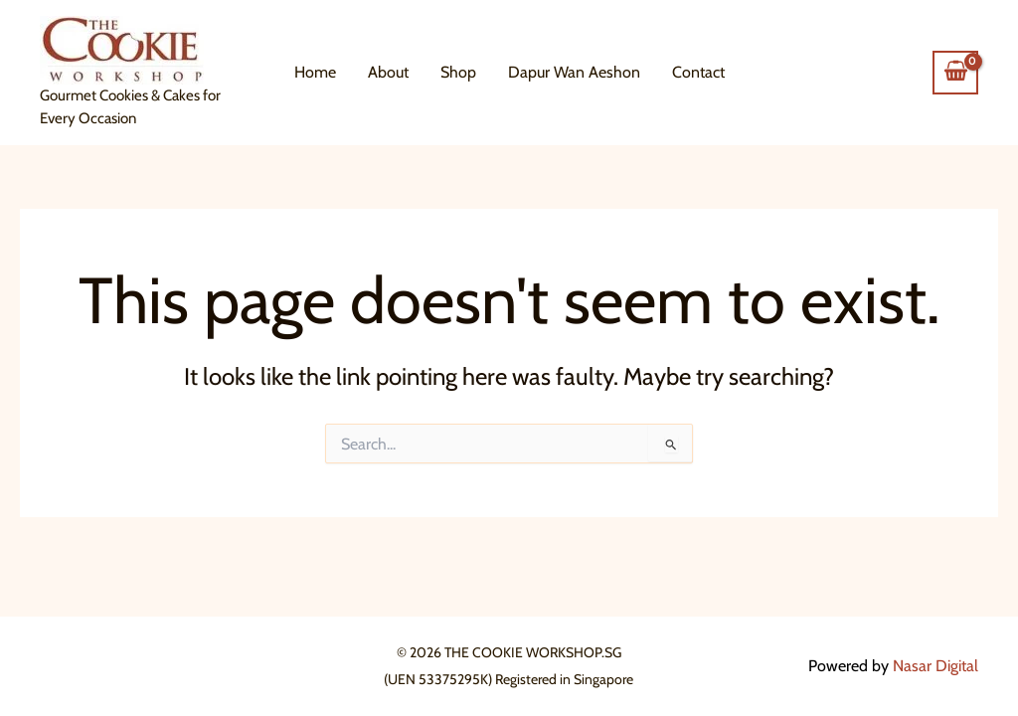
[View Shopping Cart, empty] (955, 72)
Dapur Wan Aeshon (574, 72)
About (388, 72)
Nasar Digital (935, 665)
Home (315, 72)
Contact (698, 72)
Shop (458, 72)
